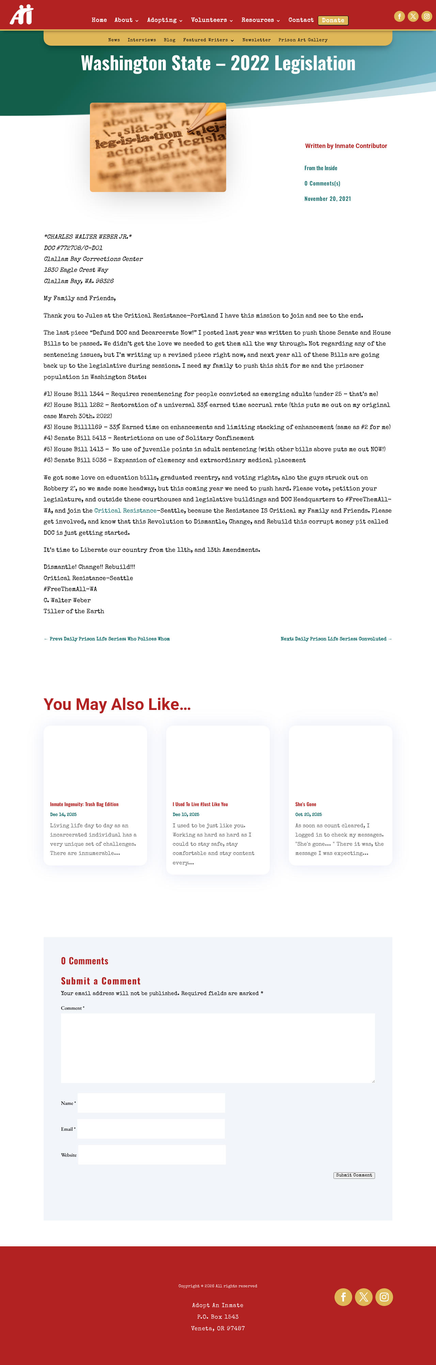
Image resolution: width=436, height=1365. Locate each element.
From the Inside (321, 168)
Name (68, 1103)
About (123, 21)
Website (69, 1155)
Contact (301, 21)
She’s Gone (305, 803)
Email (68, 1129)
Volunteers (209, 21)
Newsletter (257, 40)
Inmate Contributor (361, 145)
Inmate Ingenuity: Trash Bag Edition (84, 803)
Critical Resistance (125, 511)
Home (99, 21)
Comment (72, 1008)
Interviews (142, 40)
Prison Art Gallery (303, 40)
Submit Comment (354, 1175)
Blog (170, 40)
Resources (258, 21)
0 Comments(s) (323, 183)
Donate (333, 21)
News (114, 40)
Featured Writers (205, 40)
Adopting (162, 21)
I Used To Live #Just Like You (200, 803)
